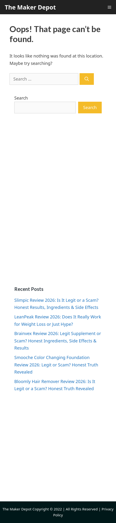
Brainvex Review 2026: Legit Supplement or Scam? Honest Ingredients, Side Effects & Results (57, 341)
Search (21, 98)
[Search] (87, 79)
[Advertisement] (58, 200)
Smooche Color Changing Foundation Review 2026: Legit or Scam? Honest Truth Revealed (56, 365)
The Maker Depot (30, 7)
